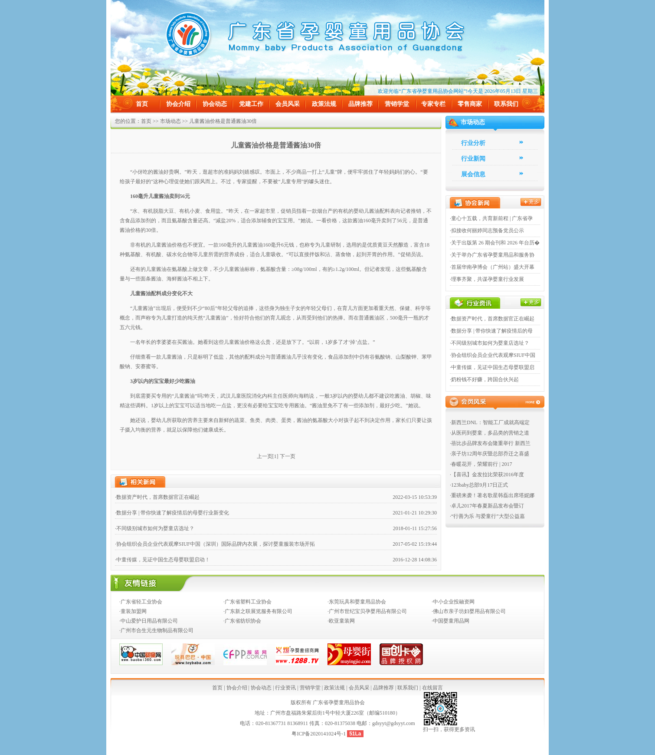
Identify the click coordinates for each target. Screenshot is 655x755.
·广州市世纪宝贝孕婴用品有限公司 (367, 611)
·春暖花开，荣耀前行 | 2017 (481, 464)
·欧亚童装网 (341, 621)
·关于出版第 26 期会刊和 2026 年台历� (495, 243)
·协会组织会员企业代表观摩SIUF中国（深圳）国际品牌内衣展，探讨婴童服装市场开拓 (215, 544)
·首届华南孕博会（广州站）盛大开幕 (492, 267)
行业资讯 (285, 688)
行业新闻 (473, 158)
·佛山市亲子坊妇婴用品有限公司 (469, 611)
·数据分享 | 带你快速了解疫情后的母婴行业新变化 (172, 513)
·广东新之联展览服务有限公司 (257, 611)
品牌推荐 (360, 104)
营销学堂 (397, 104)
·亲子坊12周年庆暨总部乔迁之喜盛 (489, 454)
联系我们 (506, 104)
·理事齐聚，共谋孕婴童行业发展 (487, 279)
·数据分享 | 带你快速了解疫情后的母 (491, 331)
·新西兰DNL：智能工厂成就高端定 (490, 422)
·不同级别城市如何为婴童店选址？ (154, 528)
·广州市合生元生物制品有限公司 (156, 630)
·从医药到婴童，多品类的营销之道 (489, 433)
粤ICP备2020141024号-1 (319, 734)
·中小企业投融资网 (453, 602)
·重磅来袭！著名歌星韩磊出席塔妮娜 (492, 495)
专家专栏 (433, 104)
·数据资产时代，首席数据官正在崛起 (157, 497)
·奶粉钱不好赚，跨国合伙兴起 (484, 379)
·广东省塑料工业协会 (247, 602)
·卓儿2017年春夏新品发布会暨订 (487, 506)
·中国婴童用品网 (450, 621)
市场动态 (170, 121)
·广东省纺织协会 (242, 621)
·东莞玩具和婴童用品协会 (357, 602)
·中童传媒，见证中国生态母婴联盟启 (492, 367)
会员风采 (287, 104)
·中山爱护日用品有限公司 (148, 621)
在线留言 (432, 688)
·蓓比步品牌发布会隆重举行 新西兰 (490, 443)
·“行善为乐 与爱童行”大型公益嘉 (487, 516)
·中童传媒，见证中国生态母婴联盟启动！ (162, 560)
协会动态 (215, 104)
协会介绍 (178, 104)
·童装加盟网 (133, 611)
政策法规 (324, 104)
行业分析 (473, 143)
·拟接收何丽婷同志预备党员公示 (487, 230)
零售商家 (470, 104)
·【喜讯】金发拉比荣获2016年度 (487, 474)
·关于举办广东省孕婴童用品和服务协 (492, 255)
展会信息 (473, 174)
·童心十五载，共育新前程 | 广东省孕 (491, 218)
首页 (142, 104)
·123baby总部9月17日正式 (479, 485)
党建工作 (251, 104)
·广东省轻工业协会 (140, 602)
